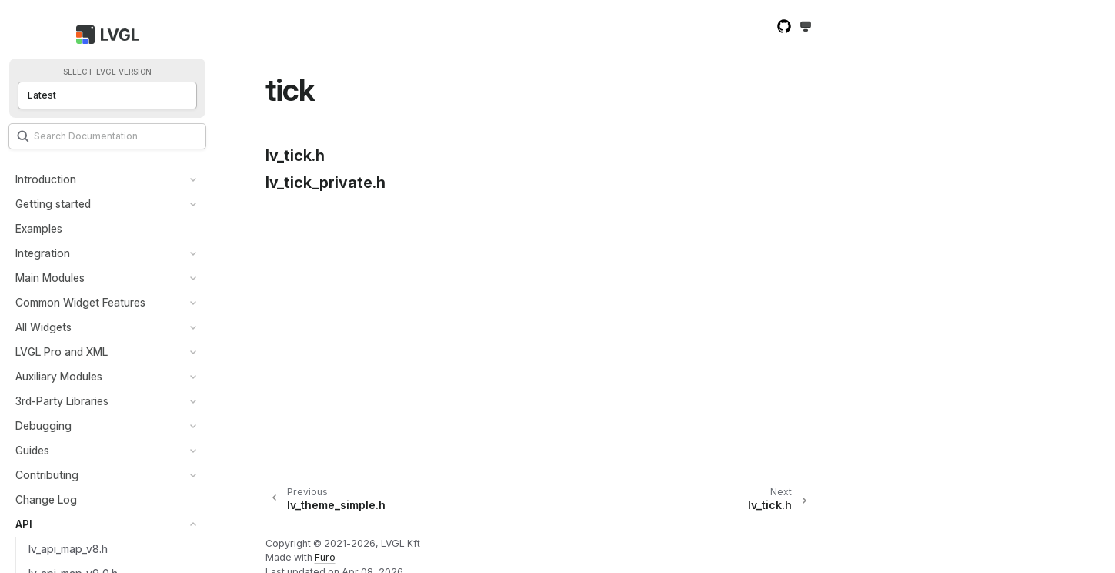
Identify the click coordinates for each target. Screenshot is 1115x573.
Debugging (43, 425)
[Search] (107, 136)
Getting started (53, 203)
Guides (32, 450)
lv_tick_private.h (325, 182)
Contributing (46, 474)
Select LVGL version (107, 72)
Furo (325, 557)
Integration (42, 253)
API (23, 524)
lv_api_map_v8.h (68, 548)
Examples (38, 228)
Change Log (46, 499)
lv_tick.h (295, 155)
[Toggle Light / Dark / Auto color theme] (805, 27)
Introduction (45, 179)
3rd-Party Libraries (61, 400)
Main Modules (50, 277)
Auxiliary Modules (58, 376)
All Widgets (43, 326)
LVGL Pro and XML (61, 351)
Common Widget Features (80, 302)
